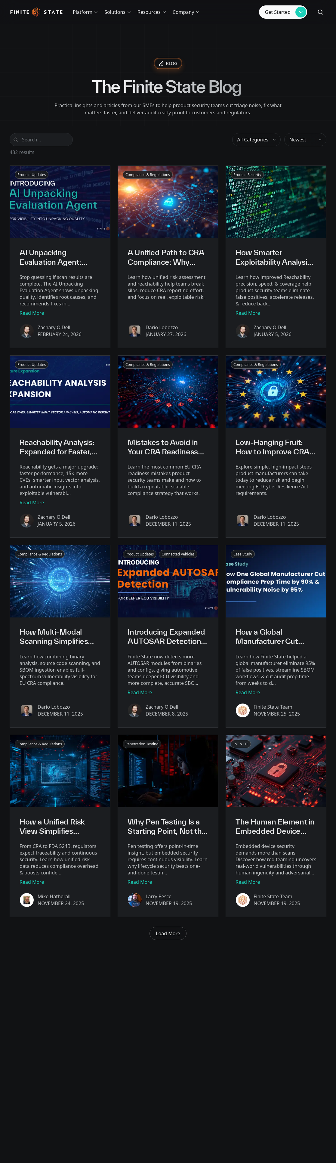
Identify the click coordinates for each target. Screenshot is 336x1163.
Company (186, 12)
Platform (85, 12)
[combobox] (256, 139)
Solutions (117, 12)
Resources (152, 12)
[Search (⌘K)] (320, 12)
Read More (32, 313)
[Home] (36, 12)
